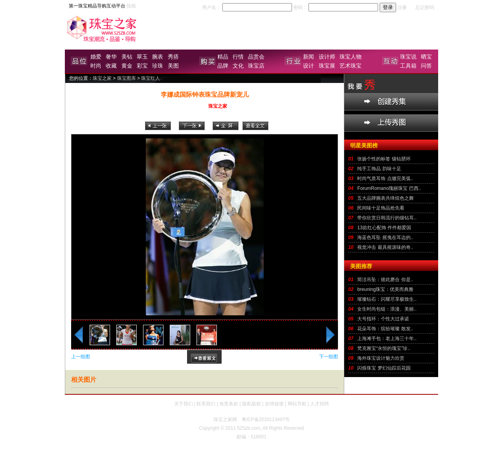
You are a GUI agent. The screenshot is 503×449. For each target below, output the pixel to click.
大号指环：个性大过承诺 (383, 319)
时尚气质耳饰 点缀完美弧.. (385, 178)
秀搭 (173, 56)
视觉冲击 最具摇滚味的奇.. (385, 247)
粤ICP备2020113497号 (266, 419)
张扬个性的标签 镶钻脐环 (383, 159)
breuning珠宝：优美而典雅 (385, 289)
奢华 (111, 56)
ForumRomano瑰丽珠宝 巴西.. (389, 188)
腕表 (157, 56)
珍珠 (157, 66)
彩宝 (142, 66)
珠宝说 (408, 56)
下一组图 (328, 356)
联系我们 (205, 404)
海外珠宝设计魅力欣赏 (380, 358)
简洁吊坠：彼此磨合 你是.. (385, 279)
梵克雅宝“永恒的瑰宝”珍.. (383, 348)
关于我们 (183, 404)
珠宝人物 (351, 56)
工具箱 (408, 66)
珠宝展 (327, 66)
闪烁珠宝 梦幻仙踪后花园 (383, 368)
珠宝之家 (102, 78)
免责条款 (228, 404)
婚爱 (95, 56)
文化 (238, 66)
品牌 (222, 66)
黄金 (126, 66)
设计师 (327, 56)
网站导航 (297, 404)
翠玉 (142, 56)
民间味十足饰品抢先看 (380, 208)
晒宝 (426, 56)
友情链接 (274, 404)
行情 (238, 56)
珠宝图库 (126, 78)
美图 (173, 66)
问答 (426, 66)
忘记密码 (424, 7)
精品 (222, 56)
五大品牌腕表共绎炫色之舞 (385, 198)
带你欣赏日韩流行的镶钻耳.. (387, 218)
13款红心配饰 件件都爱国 (384, 227)
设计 (308, 66)
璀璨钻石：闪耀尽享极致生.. (387, 299)
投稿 (131, 6)
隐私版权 (251, 404)
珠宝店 (256, 66)
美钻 (126, 56)
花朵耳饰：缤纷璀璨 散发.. (385, 328)
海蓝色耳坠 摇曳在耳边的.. (385, 237)
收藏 (111, 66)
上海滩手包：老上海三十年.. (387, 338)
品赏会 (256, 56)
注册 (402, 7)
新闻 (308, 56)
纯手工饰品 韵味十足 (379, 168)
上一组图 (80, 356)
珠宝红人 (150, 78)
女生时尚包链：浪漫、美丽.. (387, 309)
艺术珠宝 (351, 66)
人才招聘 (319, 404)
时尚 (95, 66)
